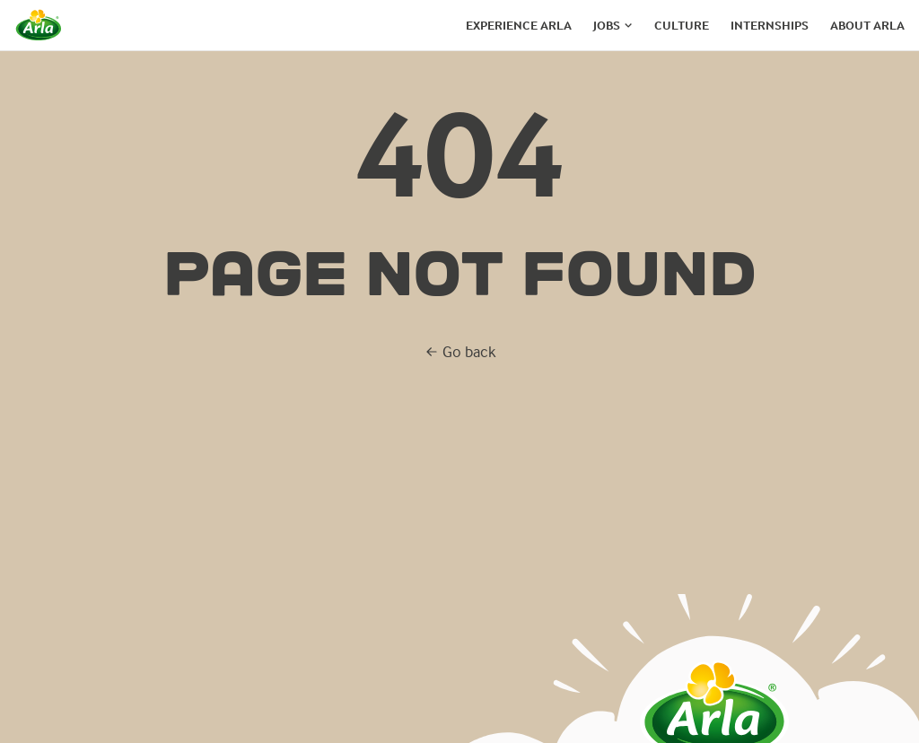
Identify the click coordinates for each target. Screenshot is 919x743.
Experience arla (519, 25)
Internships (770, 25)
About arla (867, 25)
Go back (459, 351)
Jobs (606, 25)
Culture (681, 25)
